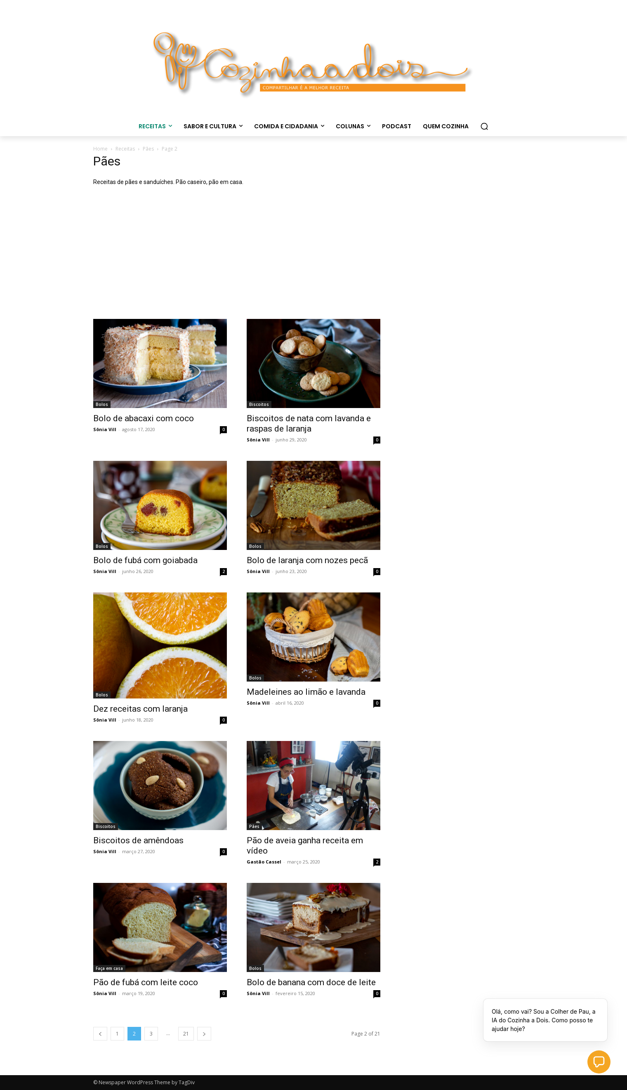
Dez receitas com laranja (140, 709)
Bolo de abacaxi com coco (143, 418)
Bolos (102, 404)
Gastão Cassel (264, 862)
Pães (148, 148)
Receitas (125, 148)
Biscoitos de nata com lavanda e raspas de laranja (309, 423)
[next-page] (204, 1033)
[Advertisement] (313, 257)
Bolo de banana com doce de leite (311, 982)
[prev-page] (100, 1033)
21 (186, 1033)
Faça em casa (109, 968)
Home (100, 148)
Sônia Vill (104, 429)
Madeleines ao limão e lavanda (306, 692)
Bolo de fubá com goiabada (145, 560)
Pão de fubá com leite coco (145, 982)
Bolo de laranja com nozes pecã (307, 560)
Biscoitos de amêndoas (138, 840)
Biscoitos (259, 404)
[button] (484, 126)
